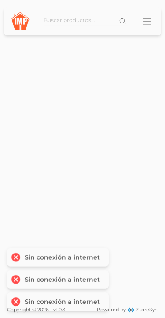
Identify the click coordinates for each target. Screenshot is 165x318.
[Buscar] (123, 21)
